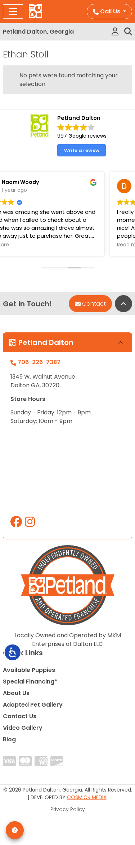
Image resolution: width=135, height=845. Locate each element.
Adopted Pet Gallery (33, 704)
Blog (9, 739)
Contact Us (19, 716)
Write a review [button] (81, 150)
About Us (16, 693)
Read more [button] (98, 245)
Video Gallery (22, 728)
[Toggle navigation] (13, 11)
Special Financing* (30, 681)
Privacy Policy (67, 809)
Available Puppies (29, 670)
